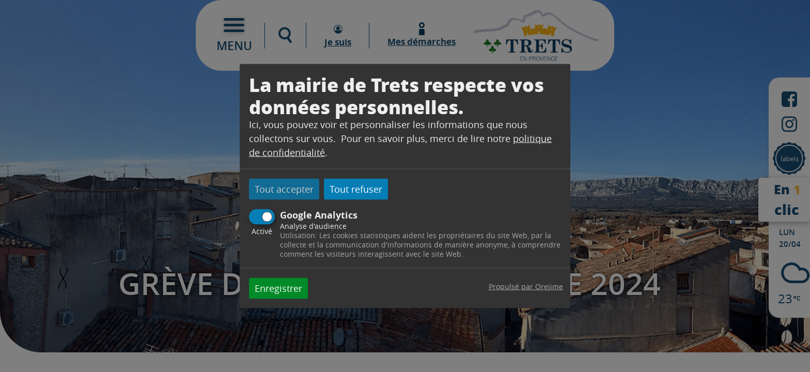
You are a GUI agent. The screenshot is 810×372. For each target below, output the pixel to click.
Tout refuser (356, 189)
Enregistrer (278, 288)
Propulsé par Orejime (526, 286)
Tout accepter (284, 189)
